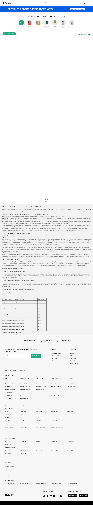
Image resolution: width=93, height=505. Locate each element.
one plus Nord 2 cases (29, 265)
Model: (80, 34)
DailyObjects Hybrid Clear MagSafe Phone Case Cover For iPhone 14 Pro (18, 308)
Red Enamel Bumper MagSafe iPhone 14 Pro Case (13, 329)
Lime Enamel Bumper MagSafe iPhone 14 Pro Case (13, 320)
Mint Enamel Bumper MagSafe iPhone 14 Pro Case (13, 323)
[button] (46, 371)
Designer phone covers (65, 261)
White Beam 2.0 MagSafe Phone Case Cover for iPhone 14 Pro (15, 305)
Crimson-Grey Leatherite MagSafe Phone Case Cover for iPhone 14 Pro (17, 311)
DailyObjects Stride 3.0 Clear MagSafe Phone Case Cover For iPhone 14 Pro (18, 302)
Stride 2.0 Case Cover (47, 254)
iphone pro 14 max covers (76, 263)
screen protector (80, 275)
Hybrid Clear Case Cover (11, 247)
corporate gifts (5, 263)
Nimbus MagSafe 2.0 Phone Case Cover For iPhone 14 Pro (14, 314)
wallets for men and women (82, 261)
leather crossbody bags (51, 261)
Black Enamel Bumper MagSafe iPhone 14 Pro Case (13, 326)
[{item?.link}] (12, 496)
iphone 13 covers (15, 265)
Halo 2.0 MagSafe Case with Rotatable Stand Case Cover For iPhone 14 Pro (18, 317)
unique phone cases (33, 221)
